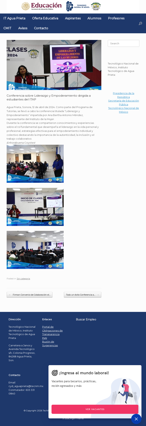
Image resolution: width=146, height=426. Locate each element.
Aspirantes (73, 18)
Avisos (22, 28)
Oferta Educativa (45, 18)
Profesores (116, 18)
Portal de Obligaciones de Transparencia (52, 330)
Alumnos (94, 18)
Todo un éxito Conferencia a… (82, 294)
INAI (44, 337)
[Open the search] (140, 23)
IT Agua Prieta (14, 18)
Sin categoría (23, 278)
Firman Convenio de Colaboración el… (29, 294)
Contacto (41, 28)
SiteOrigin (70, 418)
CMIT (7, 28)
